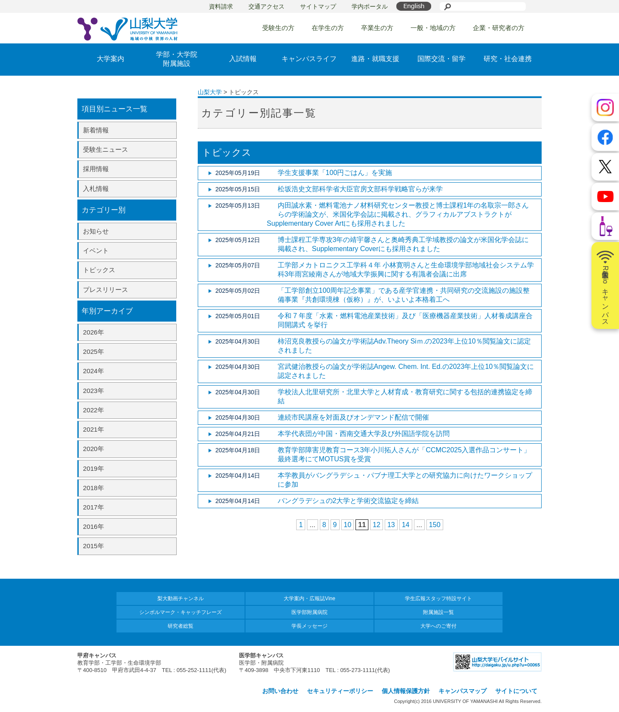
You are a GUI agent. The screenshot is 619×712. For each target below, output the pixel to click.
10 (348, 524)
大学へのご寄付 (438, 626)
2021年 (93, 429)
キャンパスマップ (462, 690)
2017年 (93, 507)
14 (406, 524)
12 (376, 524)
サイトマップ (318, 6)
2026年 (93, 332)
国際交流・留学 (441, 58)
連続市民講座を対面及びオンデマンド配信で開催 (353, 417)
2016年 (93, 526)
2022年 (93, 410)
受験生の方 (278, 27)
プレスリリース (105, 289)
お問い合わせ (280, 690)
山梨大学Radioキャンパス (605, 285)
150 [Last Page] (435, 524)
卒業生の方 (377, 27)
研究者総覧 (180, 626)
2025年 (93, 351)
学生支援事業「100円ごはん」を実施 (335, 172)
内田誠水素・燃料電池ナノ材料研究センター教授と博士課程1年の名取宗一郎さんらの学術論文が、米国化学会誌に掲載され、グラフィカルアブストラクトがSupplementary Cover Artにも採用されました (398, 214)
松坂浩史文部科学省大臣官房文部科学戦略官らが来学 (360, 189)
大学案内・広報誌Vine (309, 598)
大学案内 (110, 58)
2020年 (93, 448)
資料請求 (221, 6)
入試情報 (243, 58)
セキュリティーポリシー (340, 690)
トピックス (99, 269)
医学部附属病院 (309, 612)
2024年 (93, 370)
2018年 (93, 487)
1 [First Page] (301, 524)
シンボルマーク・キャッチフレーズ (180, 612)
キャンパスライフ (309, 58)
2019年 (93, 468)
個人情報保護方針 (406, 690)
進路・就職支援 (375, 58)
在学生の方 (328, 27)
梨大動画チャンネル (180, 598)
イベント (96, 250)
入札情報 (96, 188)
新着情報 (96, 130)
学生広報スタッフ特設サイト (438, 598)
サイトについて (516, 690)
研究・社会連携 (508, 58)
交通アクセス (266, 6)
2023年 (93, 390)
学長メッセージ (309, 626)
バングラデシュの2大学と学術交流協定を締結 (348, 500)
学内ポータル (370, 6)
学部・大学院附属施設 (176, 59)
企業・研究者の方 (498, 27)
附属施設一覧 (438, 612)
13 (391, 524)
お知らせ (96, 231)
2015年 (93, 545)
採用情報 (96, 168)
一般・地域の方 (433, 27)
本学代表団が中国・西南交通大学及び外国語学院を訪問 (364, 433)
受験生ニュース (105, 149)
